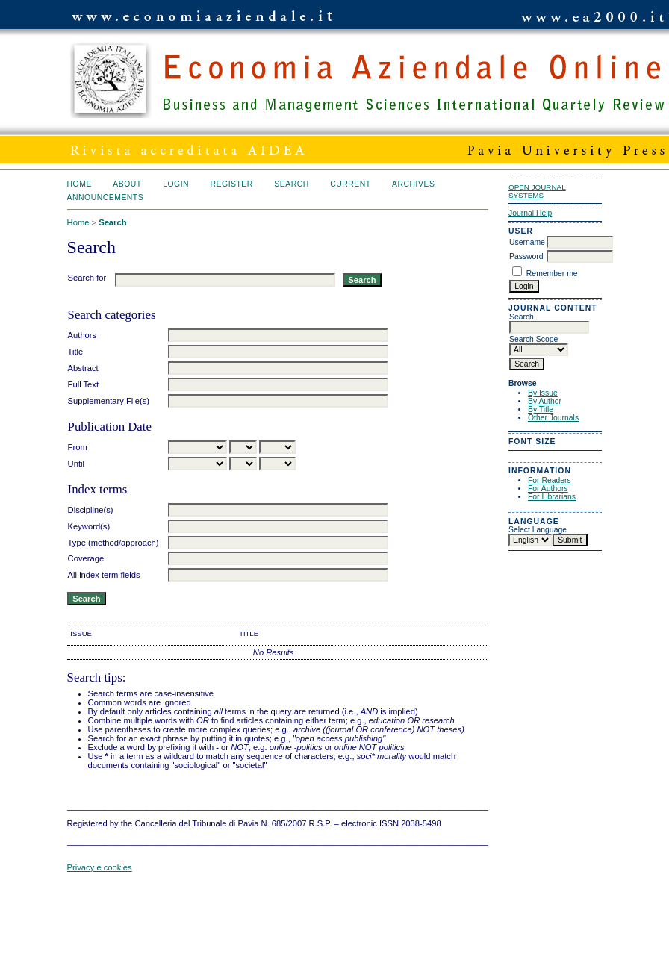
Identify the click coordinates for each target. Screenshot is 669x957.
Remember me (552, 273)
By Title (540, 409)
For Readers (549, 480)
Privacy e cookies (99, 867)
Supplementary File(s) (108, 400)
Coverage (86, 558)
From (77, 447)
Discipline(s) (90, 509)
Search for (87, 277)
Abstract (83, 368)
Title (76, 351)
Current (350, 184)
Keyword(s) (89, 526)
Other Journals (553, 418)
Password (526, 256)
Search (291, 184)
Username (527, 242)
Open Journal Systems (537, 191)
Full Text (83, 384)
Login (176, 184)
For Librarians (552, 497)
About (127, 184)
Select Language (537, 530)
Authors (82, 335)
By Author (544, 401)
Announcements (105, 197)
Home (79, 184)
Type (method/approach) (113, 542)
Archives (413, 184)
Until (76, 463)
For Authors (548, 488)
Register (232, 184)
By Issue (543, 393)
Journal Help (530, 213)
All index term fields (104, 574)
